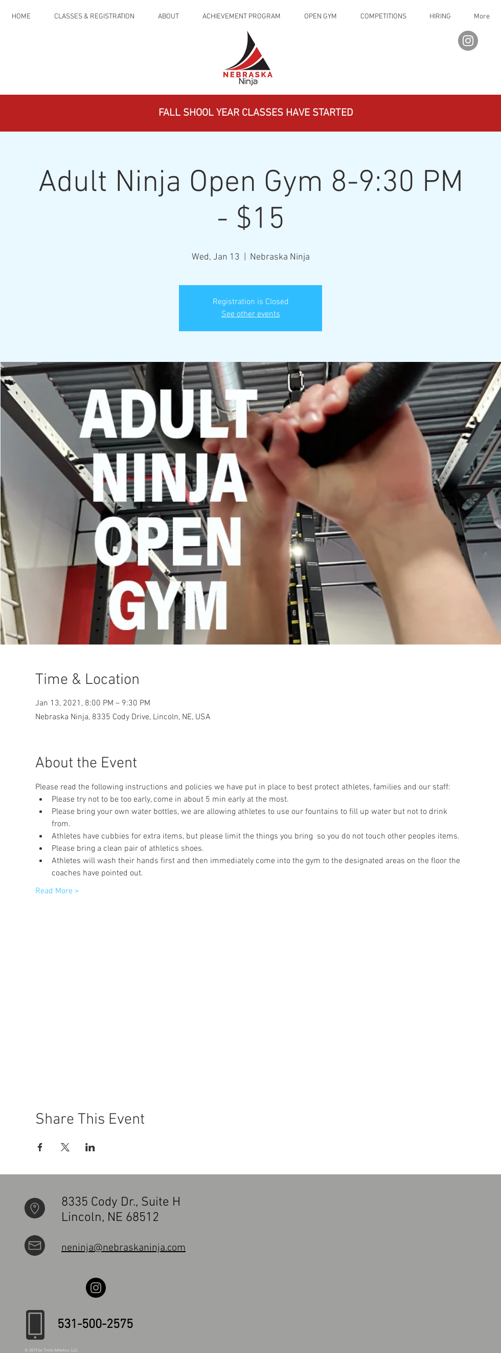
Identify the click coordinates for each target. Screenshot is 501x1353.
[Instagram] (468, 41)
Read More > (57, 891)
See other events (250, 314)
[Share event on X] (65, 1147)
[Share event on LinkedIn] (90, 1147)
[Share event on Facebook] (40, 1147)
